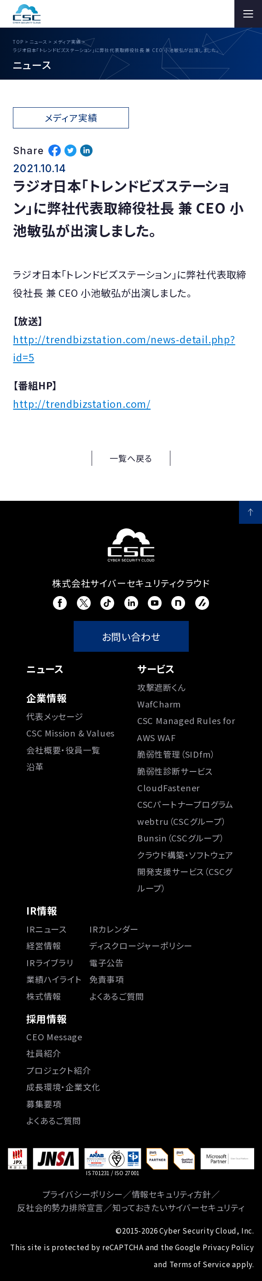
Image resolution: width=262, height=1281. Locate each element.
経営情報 (43, 945)
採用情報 (46, 1018)
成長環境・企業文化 (63, 1087)
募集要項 (43, 1104)
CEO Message (54, 1037)
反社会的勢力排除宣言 (60, 1207)
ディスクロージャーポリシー (140, 945)
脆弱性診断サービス (175, 771)
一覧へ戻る (131, 458)
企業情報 (46, 697)
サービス (156, 668)
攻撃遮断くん (161, 687)
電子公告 (106, 962)
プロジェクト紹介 (58, 1070)
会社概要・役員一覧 (63, 750)
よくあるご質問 (116, 996)
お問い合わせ (131, 636)
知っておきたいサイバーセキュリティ (178, 1207)
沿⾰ (35, 766)
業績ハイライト (54, 979)
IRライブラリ (50, 962)
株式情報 (43, 996)
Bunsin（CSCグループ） (181, 838)
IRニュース (46, 929)
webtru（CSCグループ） (182, 821)
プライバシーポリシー (82, 1194)
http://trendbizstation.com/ (82, 403)
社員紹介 (43, 1053)
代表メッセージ (54, 716)
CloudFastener (168, 788)
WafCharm (159, 704)
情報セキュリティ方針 (171, 1194)
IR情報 (41, 910)
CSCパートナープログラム (185, 804)
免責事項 (106, 979)
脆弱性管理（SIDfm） (176, 754)
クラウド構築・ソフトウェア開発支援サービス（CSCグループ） (185, 871)
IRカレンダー (114, 929)
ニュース (45, 668)
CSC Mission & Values (70, 733)
